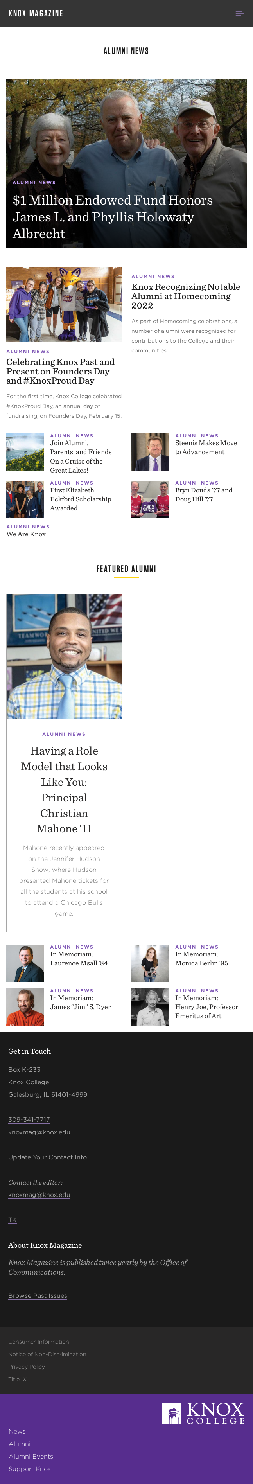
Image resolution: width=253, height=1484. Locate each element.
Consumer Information (38, 1341)
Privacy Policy (26, 1367)
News (17, 1431)
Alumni (20, 1444)
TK (12, 1219)
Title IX (17, 1379)
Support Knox (30, 1469)
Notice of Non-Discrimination (47, 1354)
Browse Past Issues (37, 1295)
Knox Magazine (36, 13)
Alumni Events (31, 1456)
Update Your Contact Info (47, 1157)
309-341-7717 (29, 1119)
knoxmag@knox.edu (39, 1132)
